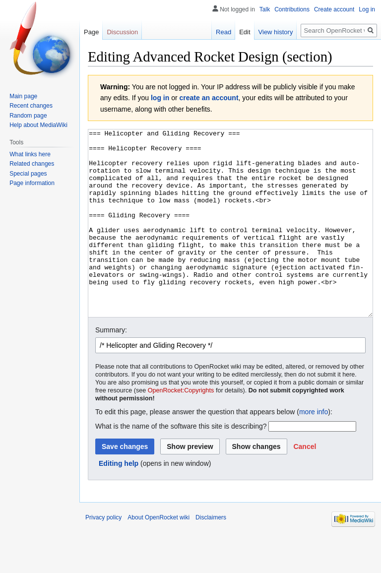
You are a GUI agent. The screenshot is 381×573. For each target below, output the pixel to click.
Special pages (28, 173)
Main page (23, 96)
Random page (28, 115)
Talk (264, 9)
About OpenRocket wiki (158, 554)
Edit (244, 32)
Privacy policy (103, 554)
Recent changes (31, 105)
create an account (209, 98)
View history (275, 32)
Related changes (31, 163)
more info (313, 449)
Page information (32, 183)
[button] (304, 484)
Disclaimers (210, 554)
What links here (30, 154)
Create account (334, 9)
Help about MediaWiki (38, 125)
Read (223, 32)
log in (160, 98)
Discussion (122, 32)
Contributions (292, 9)
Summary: (111, 367)
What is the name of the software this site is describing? (181, 463)
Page (91, 32)
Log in (367, 9)
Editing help (118, 501)
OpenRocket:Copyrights (181, 427)
